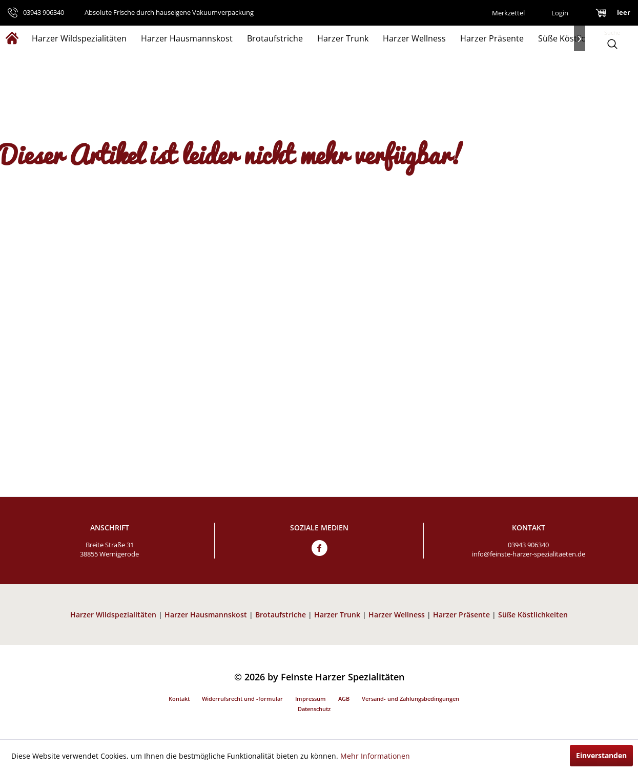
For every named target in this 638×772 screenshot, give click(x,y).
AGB (343, 698)
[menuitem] (508, 13)
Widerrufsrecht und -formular (242, 698)
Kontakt (179, 698)
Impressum (310, 698)
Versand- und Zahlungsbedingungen (410, 698)
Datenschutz (314, 709)
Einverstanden (601, 755)
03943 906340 (528, 544)
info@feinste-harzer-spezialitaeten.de (528, 554)
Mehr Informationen (375, 756)
